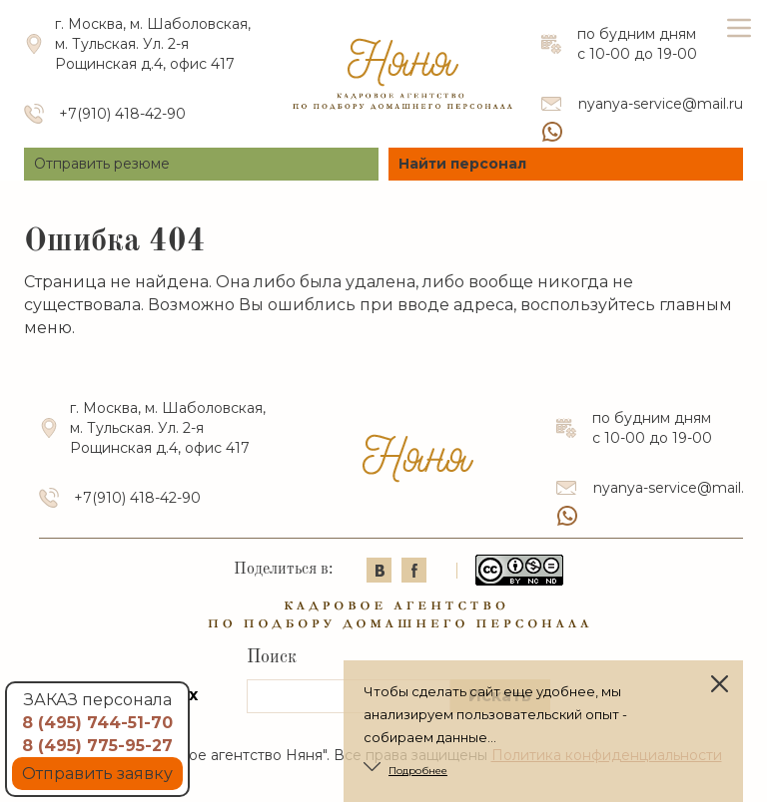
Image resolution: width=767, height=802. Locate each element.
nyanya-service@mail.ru (660, 104)
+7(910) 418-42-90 (122, 114)
